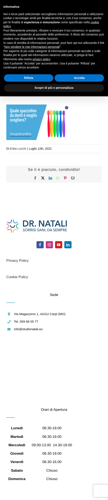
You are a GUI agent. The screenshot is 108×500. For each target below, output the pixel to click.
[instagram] (49, 244)
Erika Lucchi (18, 148)
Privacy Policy (17, 261)
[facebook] (40, 244)
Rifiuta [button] (28, 78)
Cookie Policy (17, 277)
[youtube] (58, 244)
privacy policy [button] (41, 59)
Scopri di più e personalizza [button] (54, 87)
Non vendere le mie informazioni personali (31, 46)
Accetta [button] (79, 78)
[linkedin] (68, 244)
